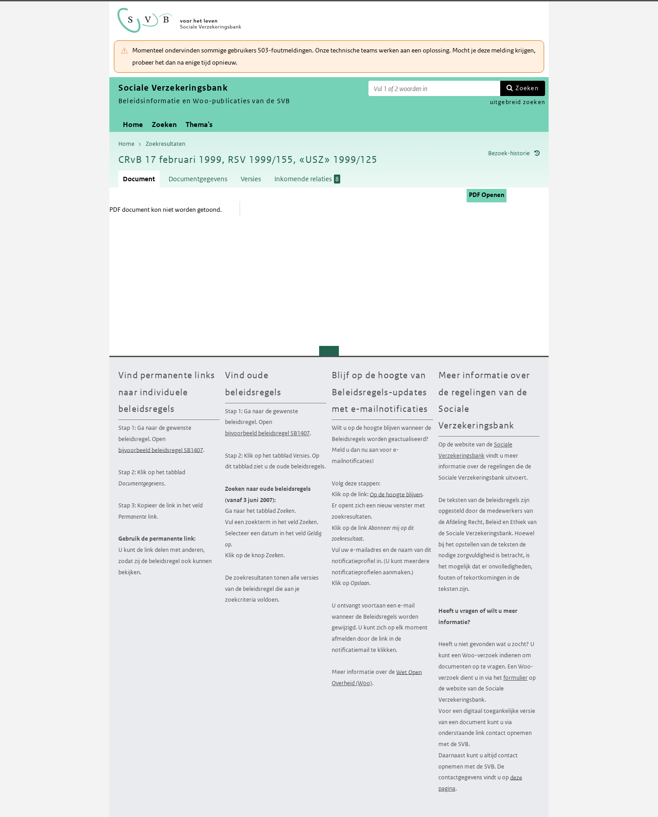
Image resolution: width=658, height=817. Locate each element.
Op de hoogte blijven (396, 494)
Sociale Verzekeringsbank (475, 450)
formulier (515, 678)
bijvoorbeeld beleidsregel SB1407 (160, 450)
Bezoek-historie (509, 153)
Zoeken (527, 88)
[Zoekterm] (434, 88)
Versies (251, 179)
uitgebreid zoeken (517, 102)
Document (139, 179)
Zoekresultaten (165, 144)
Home (133, 124)
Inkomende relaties (307, 179)
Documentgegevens (198, 179)
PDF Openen (486, 195)
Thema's (199, 124)
